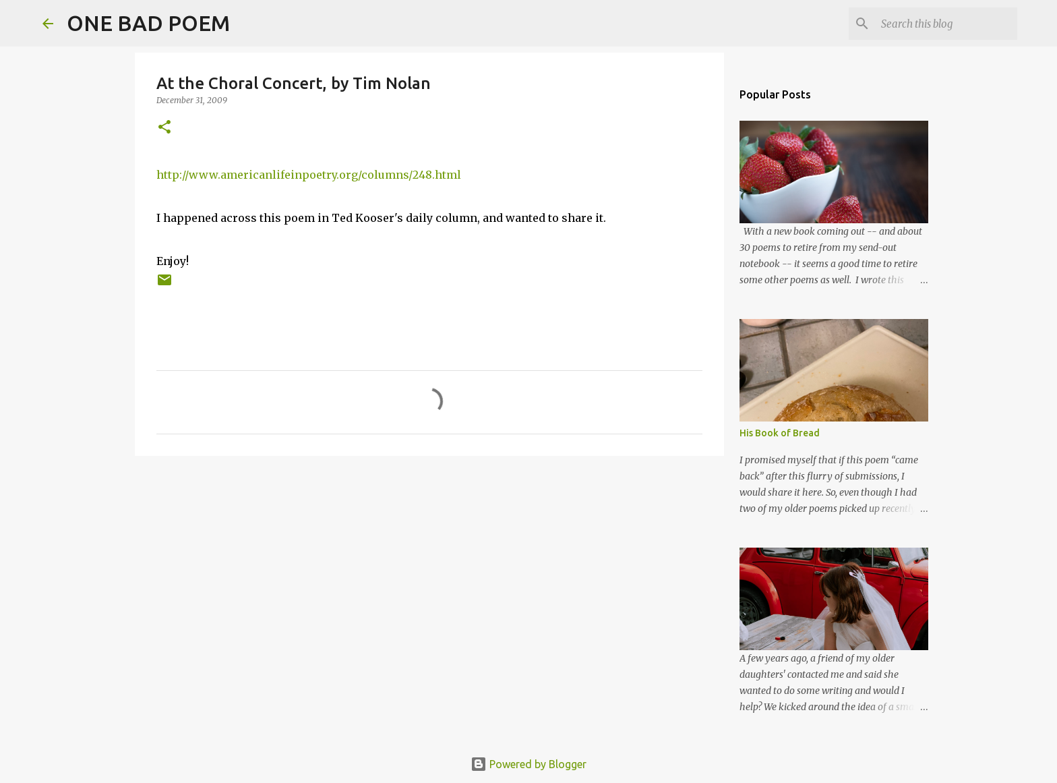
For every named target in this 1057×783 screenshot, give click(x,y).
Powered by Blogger (528, 764)
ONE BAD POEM (148, 23)
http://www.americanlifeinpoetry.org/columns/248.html (308, 174)
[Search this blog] (946, 23)
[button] (164, 128)
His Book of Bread (779, 433)
